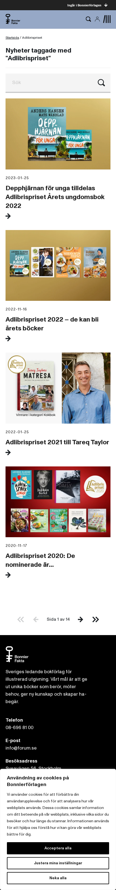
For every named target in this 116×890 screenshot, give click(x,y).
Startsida (12, 37)
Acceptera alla (58, 848)
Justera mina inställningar (58, 863)
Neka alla (58, 878)
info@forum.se (21, 748)
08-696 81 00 (19, 727)
